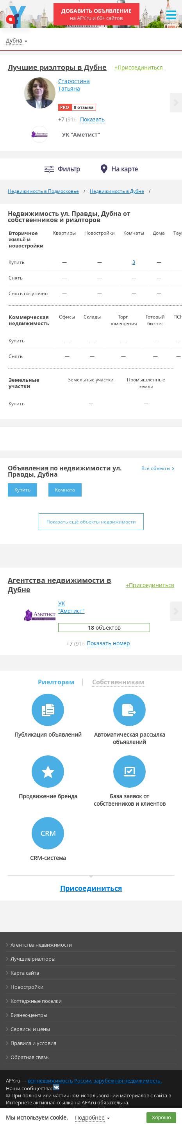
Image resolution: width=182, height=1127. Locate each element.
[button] (176, 102)
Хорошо (161, 1117)
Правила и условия (33, 1043)
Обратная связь (30, 1057)
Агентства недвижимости (41, 944)
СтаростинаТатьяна (74, 84)
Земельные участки (24, 383)
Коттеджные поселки (36, 1000)
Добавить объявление (96, 14)
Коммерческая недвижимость (29, 320)
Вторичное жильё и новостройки (26, 239)
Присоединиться (91, 888)
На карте (124, 169)
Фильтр (69, 169)
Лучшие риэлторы (33, 958)
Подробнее (90, 1117)
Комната (61, 488)
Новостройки (27, 986)
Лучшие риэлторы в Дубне (57, 67)
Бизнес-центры (29, 1014)
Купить (19, 488)
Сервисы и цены (30, 1029)
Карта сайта (25, 972)
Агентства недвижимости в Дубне (59, 584)
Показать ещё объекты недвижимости (91, 521)
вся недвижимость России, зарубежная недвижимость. (95, 1080)
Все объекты (157, 468)
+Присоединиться (138, 67)
